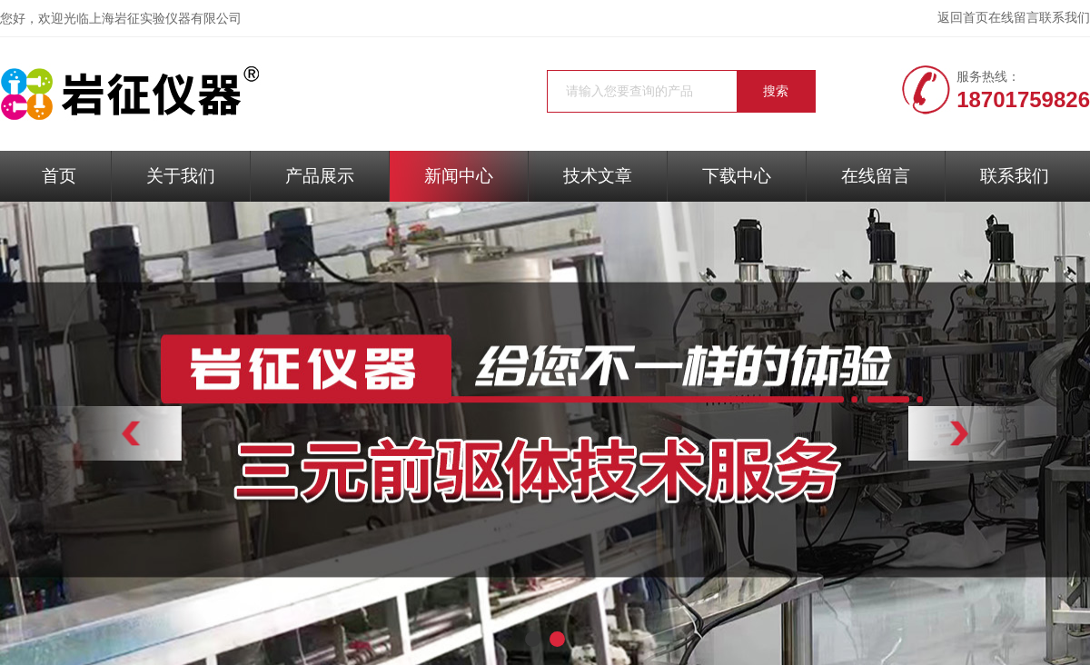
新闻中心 (458, 175)
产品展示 (319, 175)
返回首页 (962, 18)
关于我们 (180, 175)
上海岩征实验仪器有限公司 (165, 18)
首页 (59, 175)
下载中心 (736, 175)
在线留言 (1013, 18)
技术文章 (597, 175)
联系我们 (1064, 18)
